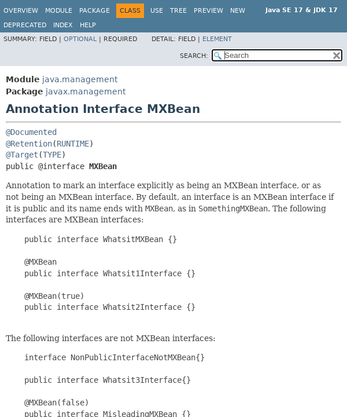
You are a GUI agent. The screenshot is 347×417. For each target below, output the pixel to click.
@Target (22, 154)
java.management (79, 79)
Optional (80, 39)
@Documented (31, 132)
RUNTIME (73, 143)
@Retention (29, 143)
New (237, 10)
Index (63, 25)
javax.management (85, 91)
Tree (178, 10)
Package (94, 10)
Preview (208, 10)
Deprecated (24, 25)
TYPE (52, 154)
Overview (20, 10)
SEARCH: (194, 56)
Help (88, 25)
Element (217, 39)
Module (58, 10)
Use (156, 10)
